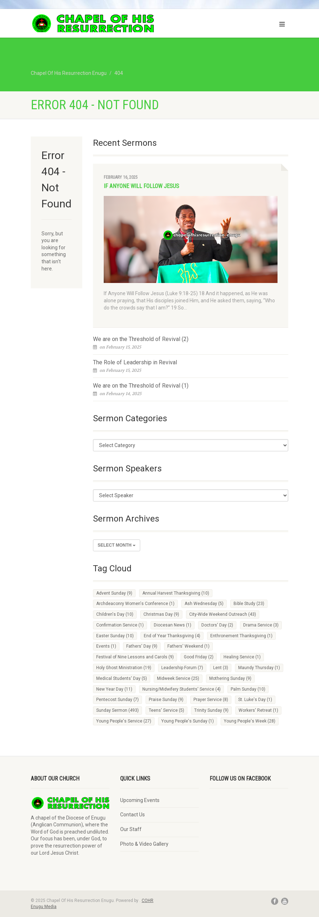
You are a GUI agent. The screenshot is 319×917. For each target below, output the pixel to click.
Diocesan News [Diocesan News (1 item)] (172, 625)
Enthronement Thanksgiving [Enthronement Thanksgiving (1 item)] (241, 635)
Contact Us (132, 814)
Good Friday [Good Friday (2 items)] (199, 656)
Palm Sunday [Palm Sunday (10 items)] (248, 689)
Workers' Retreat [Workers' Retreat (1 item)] (258, 710)
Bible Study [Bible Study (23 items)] (249, 603)
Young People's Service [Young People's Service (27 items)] (123, 721)
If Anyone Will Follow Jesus (141, 186)
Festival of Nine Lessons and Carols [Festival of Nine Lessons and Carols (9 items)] (135, 656)
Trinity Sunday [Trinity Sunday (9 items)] (211, 710)
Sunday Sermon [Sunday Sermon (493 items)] (117, 710)
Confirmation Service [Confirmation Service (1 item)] (120, 625)
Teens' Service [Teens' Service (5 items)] (166, 710)
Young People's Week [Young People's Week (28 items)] (249, 721)
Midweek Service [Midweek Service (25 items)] (178, 678)
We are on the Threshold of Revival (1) (140, 385)
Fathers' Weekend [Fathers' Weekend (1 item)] (188, 646)
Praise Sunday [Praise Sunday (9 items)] (166, 699)
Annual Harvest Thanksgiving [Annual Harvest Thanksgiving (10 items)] (175, 593)
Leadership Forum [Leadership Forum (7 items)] (182, 667)
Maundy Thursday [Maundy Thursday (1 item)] (259, 667)
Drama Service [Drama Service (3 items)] (261, 625)
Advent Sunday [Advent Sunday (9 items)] (114, 593)
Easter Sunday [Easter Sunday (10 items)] (115, 635)
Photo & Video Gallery (144, 844)
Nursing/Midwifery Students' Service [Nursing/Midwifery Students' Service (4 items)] (181, 689)
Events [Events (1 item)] (106, 646)
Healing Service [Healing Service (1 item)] (242, 656)
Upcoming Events (140, 800)
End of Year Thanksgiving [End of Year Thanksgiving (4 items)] (172, 635)
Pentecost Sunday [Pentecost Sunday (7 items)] (117, 699)
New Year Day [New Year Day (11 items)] (114, 689)
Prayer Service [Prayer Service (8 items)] (210, 699)
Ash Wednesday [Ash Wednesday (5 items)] (204, 603)
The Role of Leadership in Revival (135, 362)
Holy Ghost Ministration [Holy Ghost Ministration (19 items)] (123, 667)
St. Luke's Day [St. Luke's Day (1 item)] (255, 699)
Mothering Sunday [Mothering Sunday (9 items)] (230, 678)
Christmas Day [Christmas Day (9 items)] (161, 614)
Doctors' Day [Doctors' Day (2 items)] (217, 625)
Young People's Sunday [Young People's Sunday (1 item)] (187, 721)
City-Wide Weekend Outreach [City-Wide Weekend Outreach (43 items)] (222, 614)
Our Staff (131, 829)
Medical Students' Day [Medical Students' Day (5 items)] (121, 678)
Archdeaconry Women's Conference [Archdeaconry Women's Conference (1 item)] (135, 603)
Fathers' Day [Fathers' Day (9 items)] (141, 646)
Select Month (117, 545)
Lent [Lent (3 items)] (220, 667)
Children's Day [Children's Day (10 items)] (114, 614)
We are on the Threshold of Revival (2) (140, 339)
